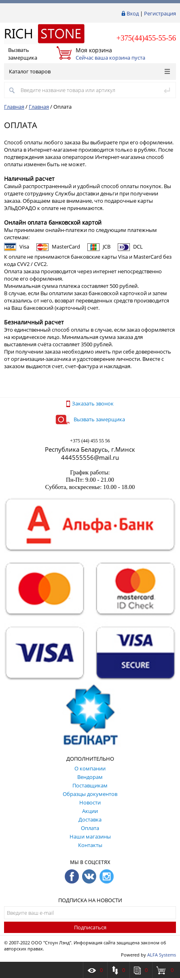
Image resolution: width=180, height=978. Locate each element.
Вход (133, 13)
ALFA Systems (161, 955)
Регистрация (160, 13)
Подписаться (90, 927)
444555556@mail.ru (90, 457)
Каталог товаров (89, 71)
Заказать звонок (90, 403)
